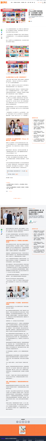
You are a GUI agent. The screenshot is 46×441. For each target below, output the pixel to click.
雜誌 (32, 2)
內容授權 (44, 0)
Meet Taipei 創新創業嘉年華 (39, 440)
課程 (30, 2)
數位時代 (17, 440)
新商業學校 (24, 440)
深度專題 (15, 2)
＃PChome (30, 18)
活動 (28, 2)
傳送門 (16, 174)
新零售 (33, 9)
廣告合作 (41, 0)
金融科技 (34, 208)
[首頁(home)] (3, 2)
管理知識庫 (30, 440)
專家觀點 (22, 2)
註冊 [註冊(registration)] (41, 2)
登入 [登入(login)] (38, 2)
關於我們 (38, 0)
